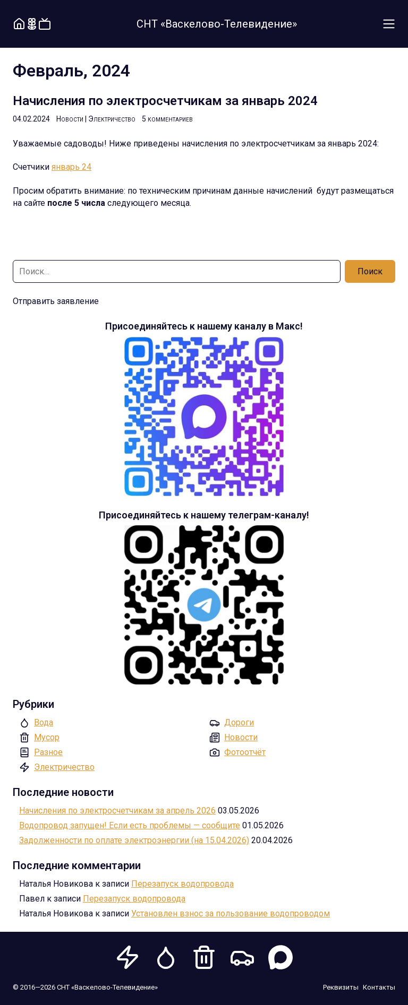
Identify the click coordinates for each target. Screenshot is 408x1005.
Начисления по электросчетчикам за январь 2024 (165, 100)
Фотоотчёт (245, 752)
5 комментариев (167, 119)
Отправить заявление (56, 301)
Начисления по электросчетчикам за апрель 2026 (117, 810)
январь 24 (71, 167)
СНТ (217, 24)
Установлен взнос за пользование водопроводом (230, 913)
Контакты (379, 987)
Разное (48, 752)
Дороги (239, 722)
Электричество (111, 119)
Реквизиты (341, 987)
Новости (69, 119)
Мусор (47, 737)
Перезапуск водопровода (182, 884)
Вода (43, 722)
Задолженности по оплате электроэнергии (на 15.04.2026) (134, 840)
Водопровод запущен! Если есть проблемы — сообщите (129, 825)
